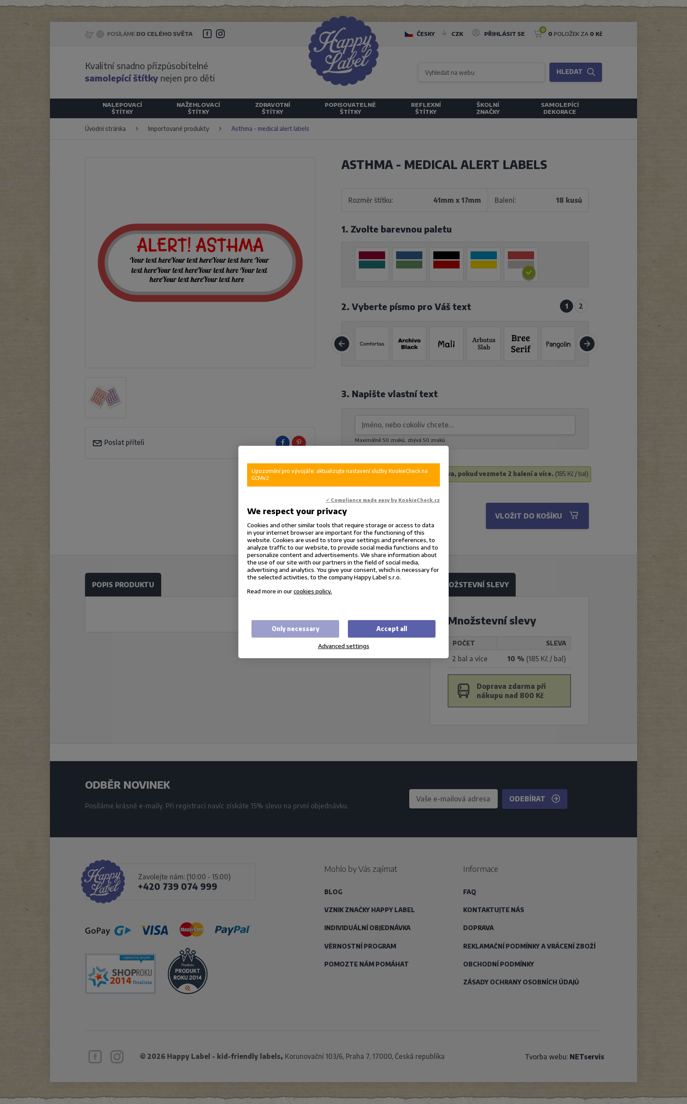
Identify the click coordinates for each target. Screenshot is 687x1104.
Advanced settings (343, 645)
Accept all (391, 628)
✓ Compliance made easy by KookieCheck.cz (383, 500)
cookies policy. (313, 591)
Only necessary (295, 628)
